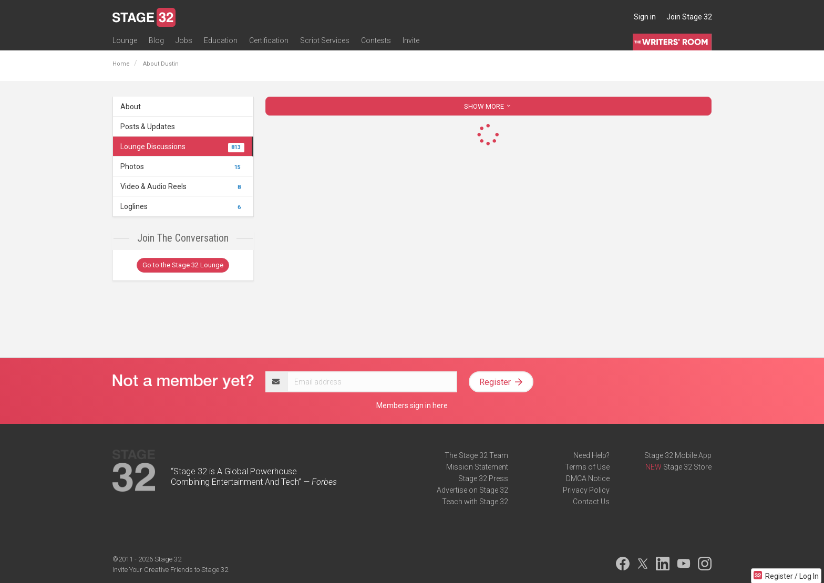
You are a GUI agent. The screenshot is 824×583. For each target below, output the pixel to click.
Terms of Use (587, 467)
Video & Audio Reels (182, 186)
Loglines (182, 206)
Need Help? (591, 455)
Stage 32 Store (687, 467)
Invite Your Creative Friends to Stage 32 (170, 570)
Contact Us (591, 501)
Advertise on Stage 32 (472, 490)
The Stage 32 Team (476, 455)
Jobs (184, 40)
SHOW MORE (488, 106)
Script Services (324, 40)
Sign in (645, 17)
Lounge (124, 40)
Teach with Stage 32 (475, 501)
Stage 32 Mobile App (678, 455)
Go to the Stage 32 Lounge (182, 265)
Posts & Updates (147, 126)
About (130, 106)
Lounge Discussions (182, 147)
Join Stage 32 (689, 17)
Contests (376, 40)
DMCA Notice (588, 478)
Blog (156, 40)
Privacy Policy (586, 490)
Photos (182, 166)
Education (221, 40)
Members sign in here (412, 405)
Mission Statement (477, 467)
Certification (269, 40)
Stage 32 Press (483, 478)
